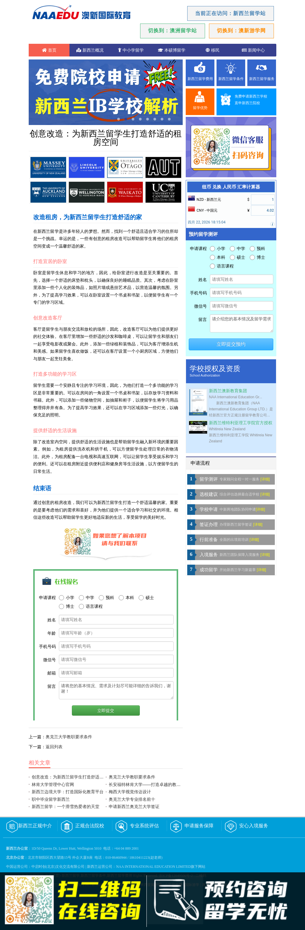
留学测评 (209, 479)
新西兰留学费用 (200, 79)
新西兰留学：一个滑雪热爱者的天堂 (65, 806)
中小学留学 (131, 50)
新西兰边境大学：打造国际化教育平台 (68, 791)
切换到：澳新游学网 (241, 31)
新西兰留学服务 (261, 79)
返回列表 (54, 746)
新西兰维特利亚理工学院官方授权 (240, 423)
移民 (213, 50)
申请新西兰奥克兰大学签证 (134, 806)
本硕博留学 (172, 50)
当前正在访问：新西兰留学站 (230, 13)
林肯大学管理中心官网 (53, 784)
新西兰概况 (90, 50)
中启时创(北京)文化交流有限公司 (58, 866)
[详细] (265, 479)
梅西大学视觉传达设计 (130, 791)
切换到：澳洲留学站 (172, 31)
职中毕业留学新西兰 (51, 799)
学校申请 (209, 509)
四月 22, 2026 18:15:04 (207, 222)
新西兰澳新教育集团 (228, 391)
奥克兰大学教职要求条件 (69, 736)
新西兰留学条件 (231, 79)
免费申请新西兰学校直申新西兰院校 (251, 99)
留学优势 (200, 108)
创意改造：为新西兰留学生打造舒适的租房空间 (76, 776)
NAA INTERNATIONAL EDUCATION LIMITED (153, 866)
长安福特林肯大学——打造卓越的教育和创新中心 (155, 784)
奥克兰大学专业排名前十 (132, 799)
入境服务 (209, 554)
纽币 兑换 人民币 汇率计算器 (231, 187)
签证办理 (209, 524)
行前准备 (209, 539)
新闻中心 (253, 50)
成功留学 (209, 569)
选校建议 (209, 494)
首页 (49, 50)
